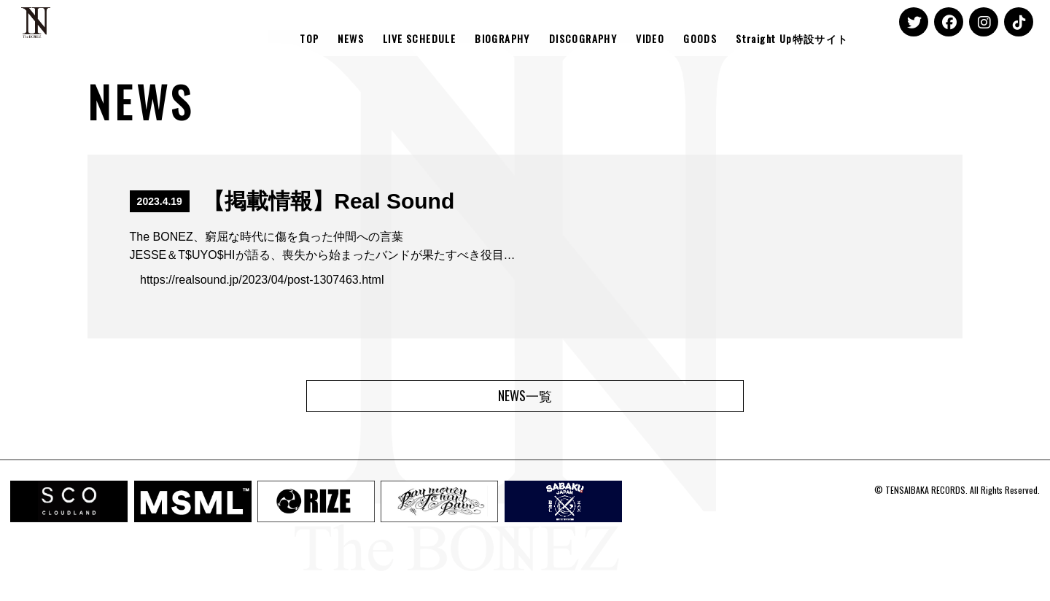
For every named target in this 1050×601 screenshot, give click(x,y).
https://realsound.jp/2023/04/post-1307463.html (262, 280)
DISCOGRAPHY (583, 38)
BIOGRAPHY (502, 38)
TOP (309, 38)
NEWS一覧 (525, 395)
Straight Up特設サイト (792, 38)
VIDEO (650, 38)
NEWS (351, 38)
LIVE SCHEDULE (419, 38)
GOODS (700, 38)
